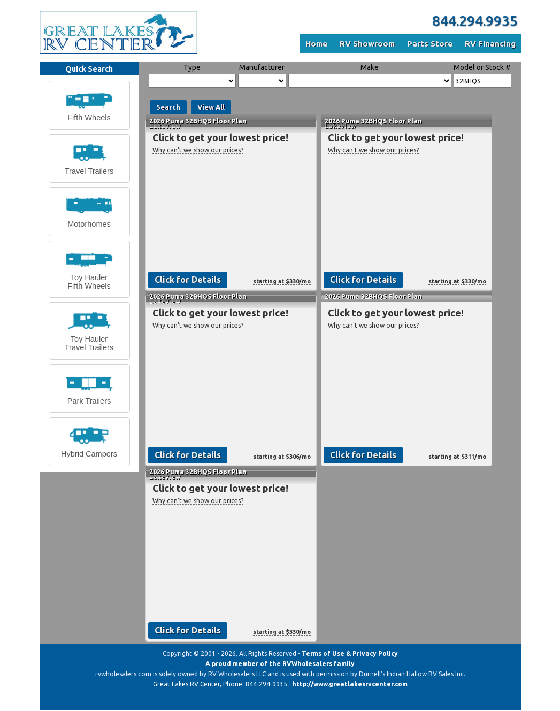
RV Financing (490, 43)
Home (316, 43)
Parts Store (429, 43)
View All (211, 107)
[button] (89, 105)
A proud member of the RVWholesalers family (280, 663)
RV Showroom (367, 43)
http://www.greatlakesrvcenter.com (350, 684)
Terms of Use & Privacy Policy (350, 653)
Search (168, 107)
